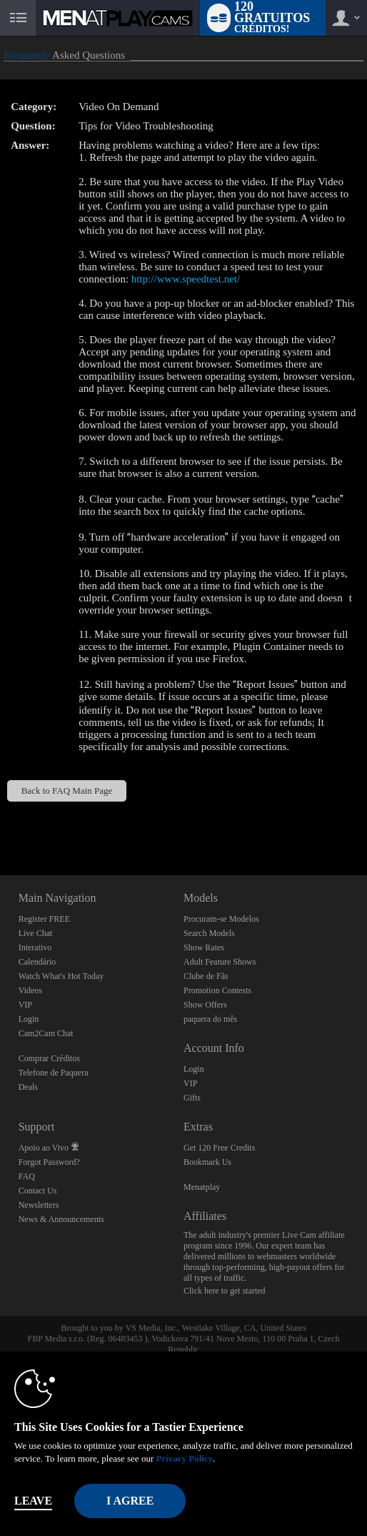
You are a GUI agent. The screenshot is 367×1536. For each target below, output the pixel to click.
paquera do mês (210, 1019)
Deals (28, 1087)
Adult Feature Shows (220, 962)
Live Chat (36, 933)
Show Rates (204, 947)
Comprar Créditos (49, 1058)
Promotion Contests (217, 990)
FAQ (27, 1176)
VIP (25, 1005)
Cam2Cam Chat (46, 1033)
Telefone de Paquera (54, 1073)
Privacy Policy (184, 1458)
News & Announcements (61, 1219)
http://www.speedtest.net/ (185, 279)
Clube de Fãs (206, 976)
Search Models (209, 933)
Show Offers (205, 1005)
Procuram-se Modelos (221, 919)
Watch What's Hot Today (61, 976)
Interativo (35, 947)
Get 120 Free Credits (219, 1148)
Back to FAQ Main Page (67, 790)
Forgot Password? (49, 1162)
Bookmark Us (207, 1162)
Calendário (37, 962)
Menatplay (202, 1187)
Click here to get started (225, 1291)
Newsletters (39, 1205)
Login (29, 1019)
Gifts (192, 1098)
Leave (33, 1501)
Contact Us (38, 1191)
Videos (30, 990)
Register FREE (44, 919)
